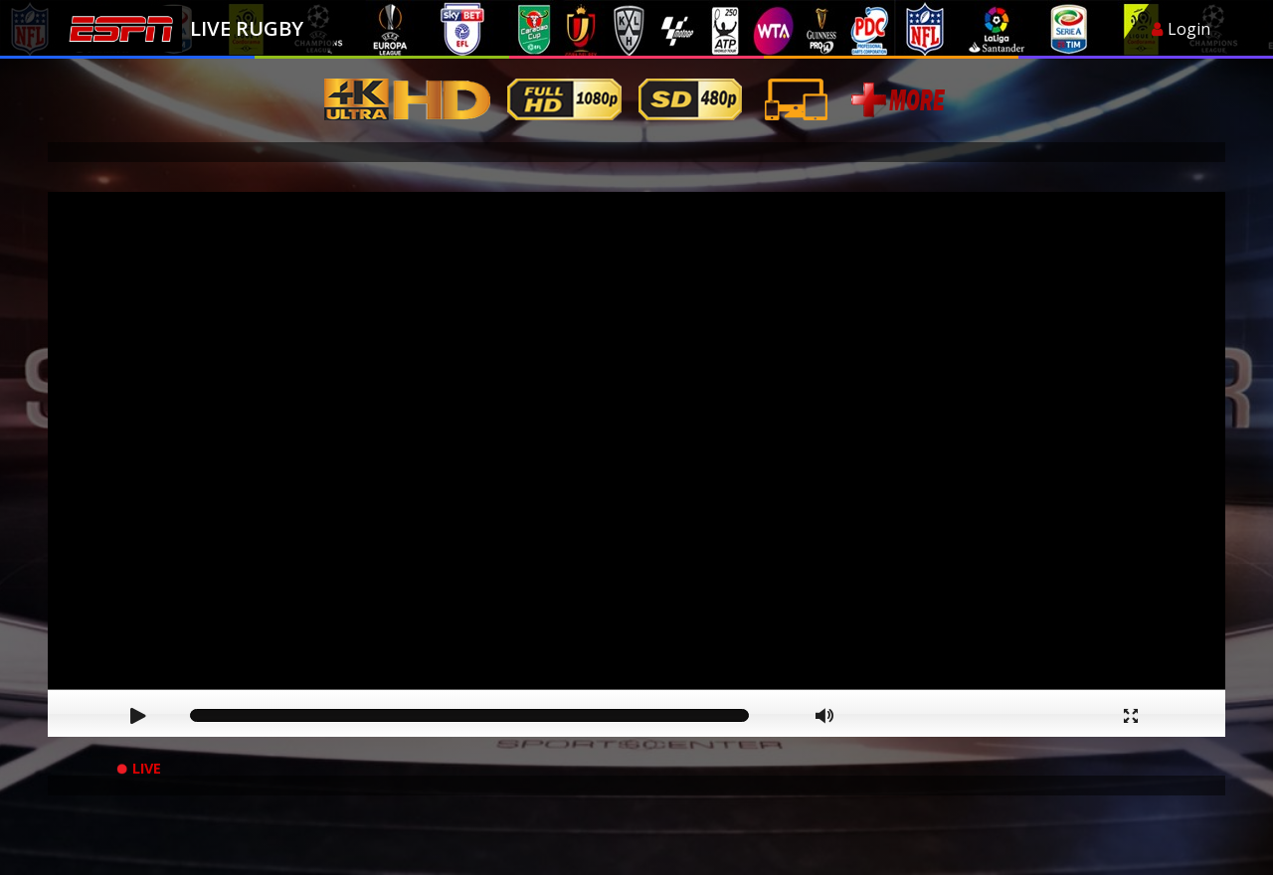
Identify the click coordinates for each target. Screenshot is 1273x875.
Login (1181, 29)
